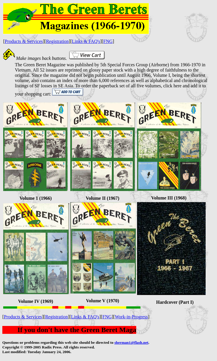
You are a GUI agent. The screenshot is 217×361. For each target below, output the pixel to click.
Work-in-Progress (131, 316)
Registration (57, 41)
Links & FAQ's (86, 41)
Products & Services (24, 41)
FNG (108, 41)
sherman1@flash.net (131, 342)
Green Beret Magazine (44, 64)
